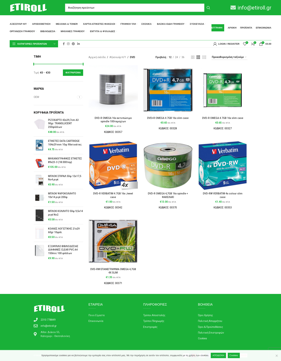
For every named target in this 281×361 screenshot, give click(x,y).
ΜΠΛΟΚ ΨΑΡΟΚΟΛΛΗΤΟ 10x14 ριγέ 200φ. (62, 195)
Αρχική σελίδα (97, 57)
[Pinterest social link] (73, 44)
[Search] (139, 8)
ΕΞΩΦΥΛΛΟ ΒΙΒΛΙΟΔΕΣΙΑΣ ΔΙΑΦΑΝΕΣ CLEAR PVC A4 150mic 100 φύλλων (63, 250)
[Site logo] (28, 7)
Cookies (234, 355)
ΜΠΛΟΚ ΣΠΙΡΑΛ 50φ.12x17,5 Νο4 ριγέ (64, 178)
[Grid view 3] (198, 57)
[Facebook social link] (64, 44)
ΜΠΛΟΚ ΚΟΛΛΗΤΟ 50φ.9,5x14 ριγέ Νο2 (65, 213)
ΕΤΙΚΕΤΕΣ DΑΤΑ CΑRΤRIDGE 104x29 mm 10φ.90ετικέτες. (65, 143)
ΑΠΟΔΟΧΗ (218, 355)
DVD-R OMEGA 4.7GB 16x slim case (222, 118)
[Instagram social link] (68, 44)
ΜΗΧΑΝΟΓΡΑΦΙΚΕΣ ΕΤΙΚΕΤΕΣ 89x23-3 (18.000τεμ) (65, 160)
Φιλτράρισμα (73, 72)
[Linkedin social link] (78, 44)
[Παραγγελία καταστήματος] (229, 57)
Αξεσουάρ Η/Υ (117, 57)
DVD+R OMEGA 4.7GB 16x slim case (168, 118)
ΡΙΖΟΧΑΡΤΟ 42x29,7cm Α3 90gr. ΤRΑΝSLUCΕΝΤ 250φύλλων (63, 123)
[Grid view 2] (192, 57)
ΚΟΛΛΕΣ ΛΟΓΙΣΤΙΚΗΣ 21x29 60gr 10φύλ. (64, 230)
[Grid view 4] (204, 57)
